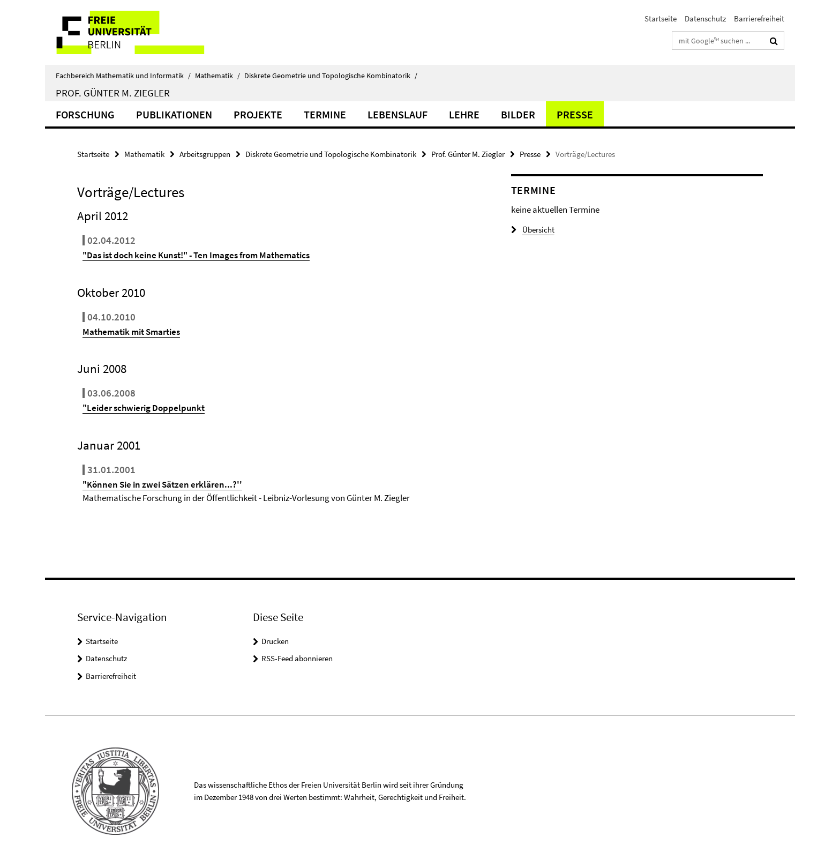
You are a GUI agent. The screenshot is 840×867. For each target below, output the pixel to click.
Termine (325, 114)
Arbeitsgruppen (204, 154)
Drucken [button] (275, 641)
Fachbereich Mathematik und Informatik (123, 75)
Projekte (258, 114)
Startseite (660, 18)
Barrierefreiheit (759, 18)
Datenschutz (705, 18)
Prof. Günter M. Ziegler (113, 92)
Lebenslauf (398, 114)
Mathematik (217, 75)
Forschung (85, 114)
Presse (575, 114)
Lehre (464, 114)
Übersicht (532, 230)
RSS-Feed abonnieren (297, 658)
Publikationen (174, 114)
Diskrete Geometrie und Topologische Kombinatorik (330, 75)
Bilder (518, 114)
